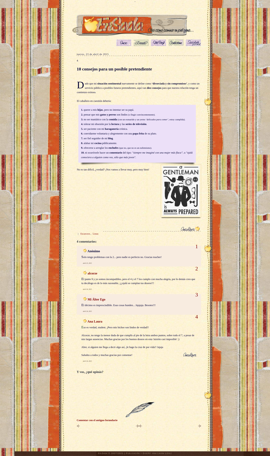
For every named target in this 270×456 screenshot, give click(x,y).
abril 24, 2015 (87, 289)
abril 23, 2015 (87, 263)
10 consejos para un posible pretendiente (114, 69)
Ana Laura (94, 321)
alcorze (92, 273)
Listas (96, 233)
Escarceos (86, 233)
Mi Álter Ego (96, 299)
